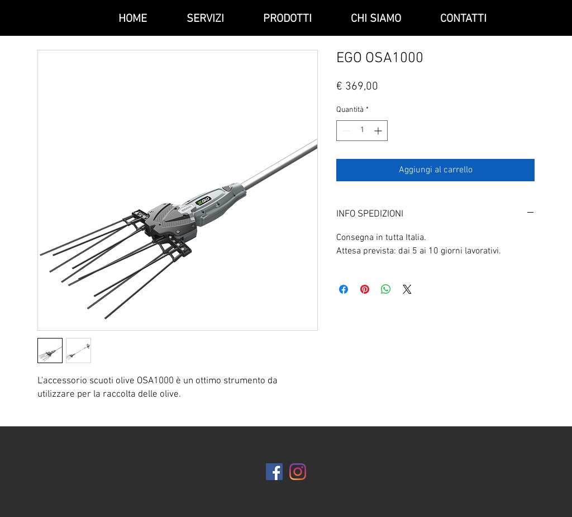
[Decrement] (345, 130)
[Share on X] (407, 289)
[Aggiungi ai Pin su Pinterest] (364, 289)
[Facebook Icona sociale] (274, 471)
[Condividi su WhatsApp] (386, 289)
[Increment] (379, 130)
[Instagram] (297, 471)
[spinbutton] (362, 130)
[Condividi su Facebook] (343, 289)
